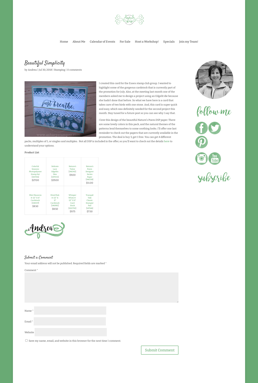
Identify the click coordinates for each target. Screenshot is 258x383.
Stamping (59, 69)
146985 (55, 205)
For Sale (125, 41)
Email (29, 321)
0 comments (74, 69)
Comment (31, 270)
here (166, 141)
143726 (35, 177)
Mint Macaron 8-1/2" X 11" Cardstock (35, 197)
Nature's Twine (72, 167)
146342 (72, 171)
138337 (35, 203)
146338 (90, 179)
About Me (79, 41)
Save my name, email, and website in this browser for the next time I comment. (75, 340)
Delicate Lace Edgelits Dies (55, 170)
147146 (89, 208)
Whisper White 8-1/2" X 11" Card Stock (72, 200)
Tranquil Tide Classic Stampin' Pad (90, 200)
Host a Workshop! (147, 41)
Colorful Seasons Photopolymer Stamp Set (35, 170)
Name (29, 310)
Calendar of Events (102, 41)
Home (64, 41)
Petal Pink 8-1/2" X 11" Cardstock (55, 199)
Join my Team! (188, 41)
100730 (72, 208)
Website (29, 332)
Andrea (32, 69)
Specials (169, 41)
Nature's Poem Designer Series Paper (90, 171)
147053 (55, 177)
